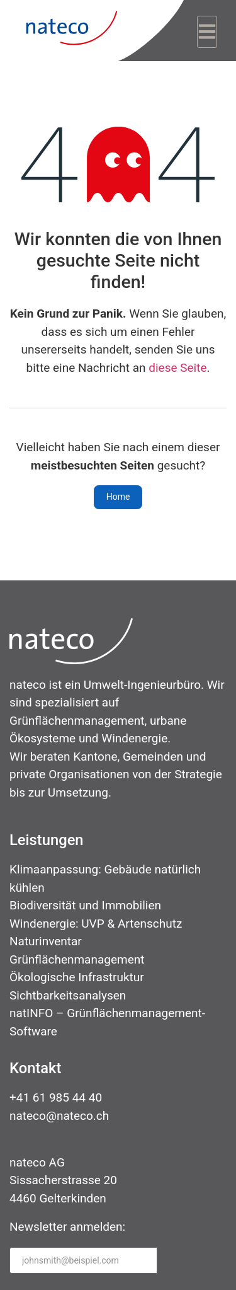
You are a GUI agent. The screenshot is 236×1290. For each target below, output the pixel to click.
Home (118, 497)
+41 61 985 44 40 (55, 1097)
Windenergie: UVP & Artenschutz (95, 923)
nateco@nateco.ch (59, 1116)
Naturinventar (45, 941)
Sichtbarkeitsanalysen (67, 995)
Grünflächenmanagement (76, 959)
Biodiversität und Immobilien (85, 905)
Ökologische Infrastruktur (76, 977)
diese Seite (177, 367)
